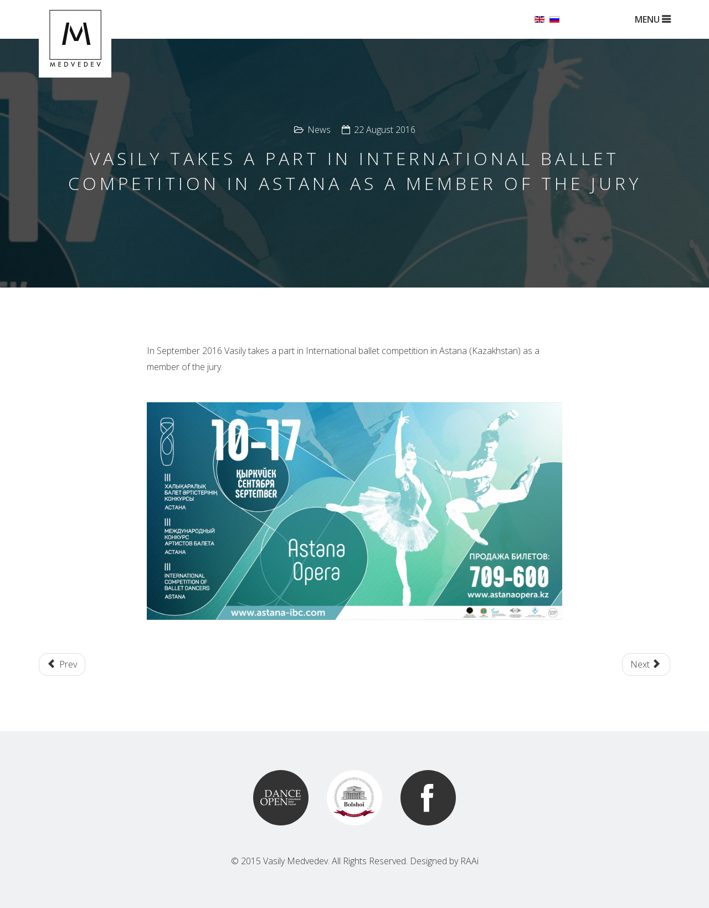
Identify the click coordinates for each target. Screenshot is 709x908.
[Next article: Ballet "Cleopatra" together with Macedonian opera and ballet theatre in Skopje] (646, 664)
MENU (652, 19)
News (319, 130)
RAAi (469, 861)
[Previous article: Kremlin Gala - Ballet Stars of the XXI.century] (62, 664)
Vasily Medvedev (295, 861)
